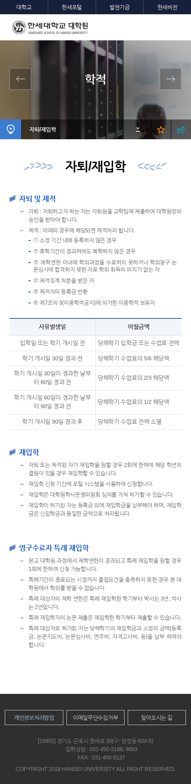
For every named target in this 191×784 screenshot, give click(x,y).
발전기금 (120, 7)
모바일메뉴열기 (179, 26)
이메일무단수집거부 (95, 717)
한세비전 (167, 7)
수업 (169, 79)
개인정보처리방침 (34, 717)
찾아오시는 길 (156, 717)
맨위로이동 (170, 763)
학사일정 (22, 79)
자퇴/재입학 (42, 129)
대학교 (23, 7)
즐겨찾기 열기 (161, 129)
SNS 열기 (181, 129)
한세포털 (72, 7)
